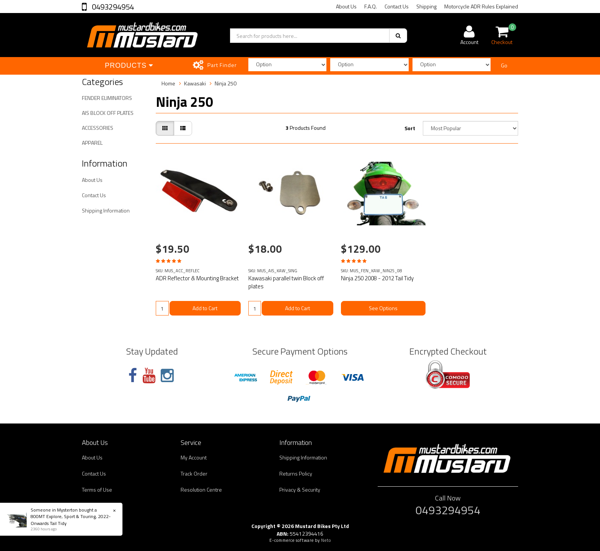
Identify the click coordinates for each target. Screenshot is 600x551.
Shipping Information (106, 210)
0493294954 (112, 7)
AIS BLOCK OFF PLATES (108, 113)
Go (504, 65)
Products (129, 65)
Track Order (194, 473)
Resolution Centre (201, 490)
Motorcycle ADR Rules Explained (481, 6)
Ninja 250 (225, 83)
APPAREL (92, 143)
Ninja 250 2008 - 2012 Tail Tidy (377, 278)
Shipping (426, 6)
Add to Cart (204, 308)
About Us (346, 6)
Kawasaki (195, 83)
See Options (383, 308)
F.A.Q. (370, 6)
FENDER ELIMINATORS (107, 98)
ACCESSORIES (97, 128)
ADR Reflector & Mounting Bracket (197, 278)
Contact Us (397, 6)
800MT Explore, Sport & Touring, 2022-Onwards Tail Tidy (71, 519)
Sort (409, 128)
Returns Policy (295, 473)
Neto (326, 540)
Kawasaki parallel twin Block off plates (286, 282)
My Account (194, 457)
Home (168, 83)
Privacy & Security (299, 490)
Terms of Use (97, 490)
